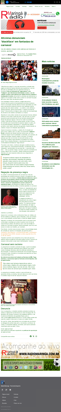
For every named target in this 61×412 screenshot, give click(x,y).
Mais (53, 6)
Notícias (24, 6)
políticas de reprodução (30, 330)
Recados (47, 6)
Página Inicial (9, 6)
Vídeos (31, 6)
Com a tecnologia (6, 409)
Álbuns (4, 397)
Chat (15, 400)
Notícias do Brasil (6, 58)
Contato (18, 6)
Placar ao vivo (39, 6)
